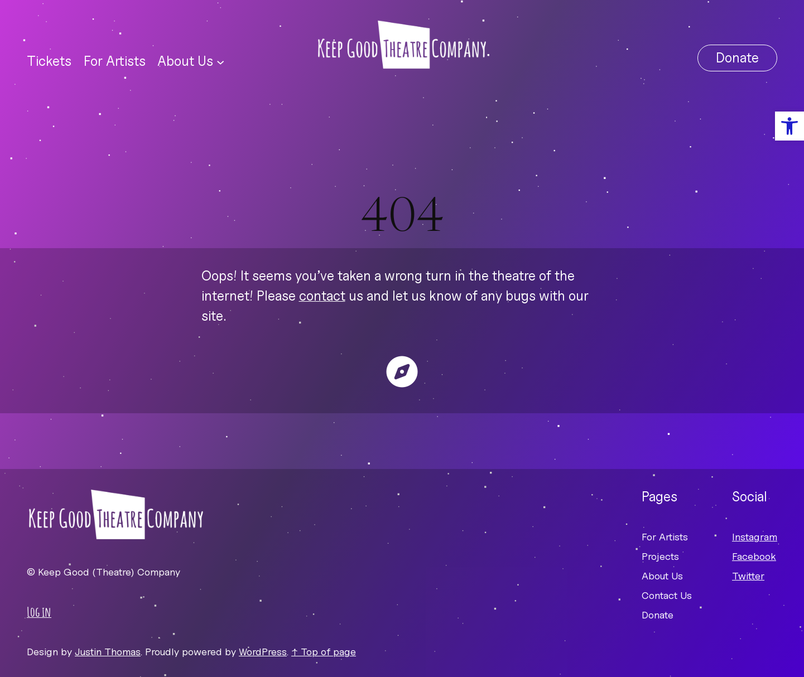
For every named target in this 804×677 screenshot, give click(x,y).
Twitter (748, 576)
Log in (39, 611)
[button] (789, 126)
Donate (737, 58)
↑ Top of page (323, 651)
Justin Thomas (108, 651)
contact (322, 296)
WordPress (263, 651)
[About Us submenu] (220, 61)
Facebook (754, 556)
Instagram (754, 537)
